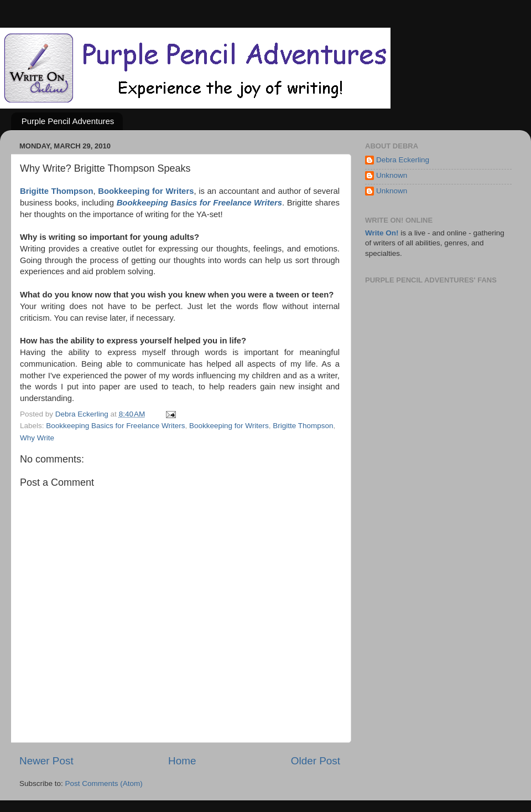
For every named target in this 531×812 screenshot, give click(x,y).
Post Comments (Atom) (104, 783)
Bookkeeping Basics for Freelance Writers (115, 426)
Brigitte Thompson (303, 426)
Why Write (37, 438)
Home (182, 761)
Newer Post (46, 761)
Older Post (315, 761)
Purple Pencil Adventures (68, 121)
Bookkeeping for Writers (229, 426)
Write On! (382, 233)
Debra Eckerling (402, 160)
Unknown (391, 175)
